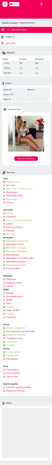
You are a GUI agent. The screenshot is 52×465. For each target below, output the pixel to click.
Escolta (9, 213)
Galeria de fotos (12, 109)
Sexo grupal (11, 192)
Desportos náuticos (15, 391)
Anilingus (10, 345)
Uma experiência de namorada (20, 331)
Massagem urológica (16, 248)
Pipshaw (10, 230)
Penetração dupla (14, 195)
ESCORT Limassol (9, 23)
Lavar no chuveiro (14, 227)
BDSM (9, 300)
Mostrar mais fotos (26, 158)
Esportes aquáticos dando (18, 387)
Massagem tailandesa (16, 251)
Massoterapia (12, 254)
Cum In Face (12, 376)
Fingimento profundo (16, 335)
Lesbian (10, 286)
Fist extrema (12, 359)
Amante (10, 293)
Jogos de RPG (12, 310)
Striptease (11, 279)
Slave (8, 303)
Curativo (10, 313)
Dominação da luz (14, 296)
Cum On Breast (13, 373)
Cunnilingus (11, 341)
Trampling (11, 317)
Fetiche (9, 202)
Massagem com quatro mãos (20, 258)
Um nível (10, 185)
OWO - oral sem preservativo (19, 189)
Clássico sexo (13, 182)
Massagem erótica (15, 244)
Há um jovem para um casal (19, 220)
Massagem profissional (17, 241)
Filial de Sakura (13, 268)
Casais (9, 223)
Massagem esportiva (16, 261)
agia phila (8, 43)
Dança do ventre (13, 282)
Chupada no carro (14, 338)
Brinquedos (11, 199)
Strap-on (10, 307)
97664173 (10, 37)
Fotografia (11, 217)
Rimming (10, 234)
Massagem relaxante (16, 265)
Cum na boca (12, 369)
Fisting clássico (13, 352)
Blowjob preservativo (16, 328)
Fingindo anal (12, 355)
